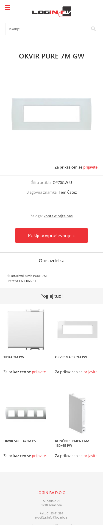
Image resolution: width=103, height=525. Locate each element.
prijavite (90, 167)
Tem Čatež (68, 192)
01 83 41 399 (55, 513)
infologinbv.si (57, 517)
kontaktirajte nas (58, 216)
